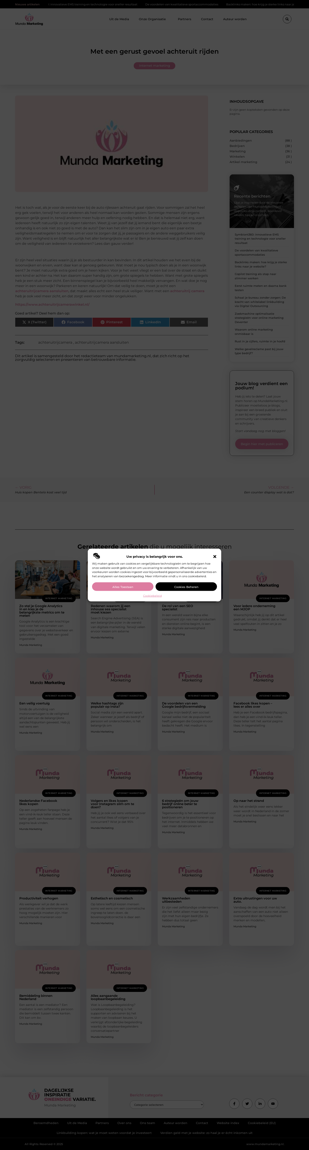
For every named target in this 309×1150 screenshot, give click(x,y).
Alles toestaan (122, 587)
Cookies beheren (186, 587)
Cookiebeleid (152, 595)
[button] (215, 557)
